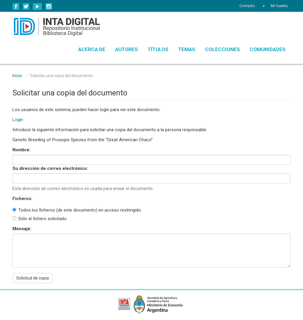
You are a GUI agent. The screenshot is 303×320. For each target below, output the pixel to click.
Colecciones (222, 49)
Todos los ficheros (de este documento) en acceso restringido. (77, 210)
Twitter (26, 6)
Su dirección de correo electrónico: (50, 168)
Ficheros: (22, 198)
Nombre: (22, 149)
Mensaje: (22, 228)
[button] (263, 6)
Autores (126, 49)
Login (17, 119)
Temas (186, 49)
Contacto (247, 6)
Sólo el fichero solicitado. (39, 218)
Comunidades (268, 49)
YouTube (37, 6)
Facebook (16, 6)
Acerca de (91, 49)
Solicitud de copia (32, 278)
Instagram (48, 6)
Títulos (158, 49)
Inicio (17, 75)
